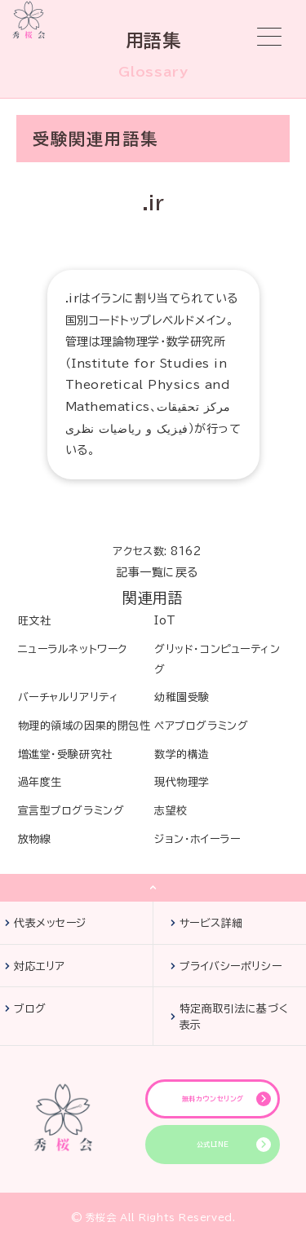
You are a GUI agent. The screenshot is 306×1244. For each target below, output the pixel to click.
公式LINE (213, 1144)
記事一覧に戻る (157, 572)
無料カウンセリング (213, 1099)
